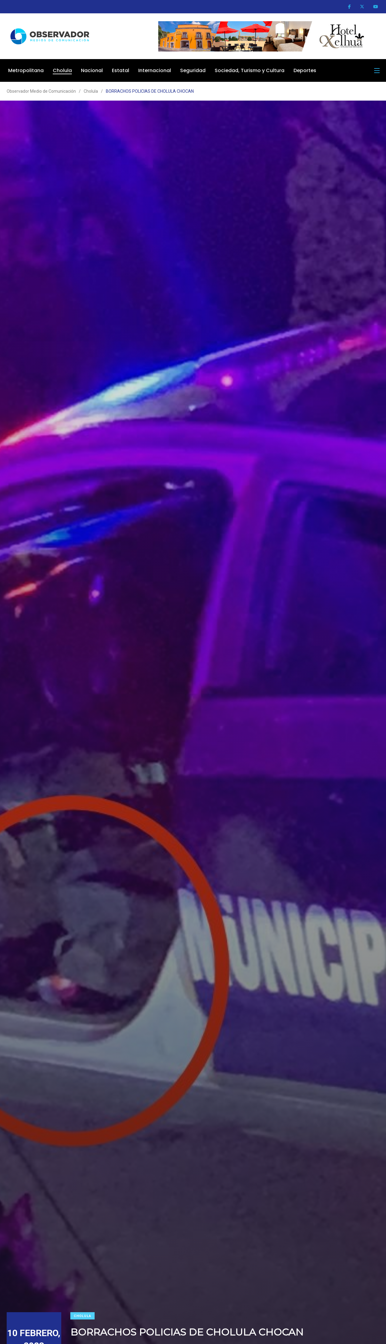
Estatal (120, 70)
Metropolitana (26, 70)
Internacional (154, 70)
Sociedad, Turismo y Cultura (249, 70)
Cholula (62, 70)
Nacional (92, 70)
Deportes (305, 70)
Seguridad (193, 70)
